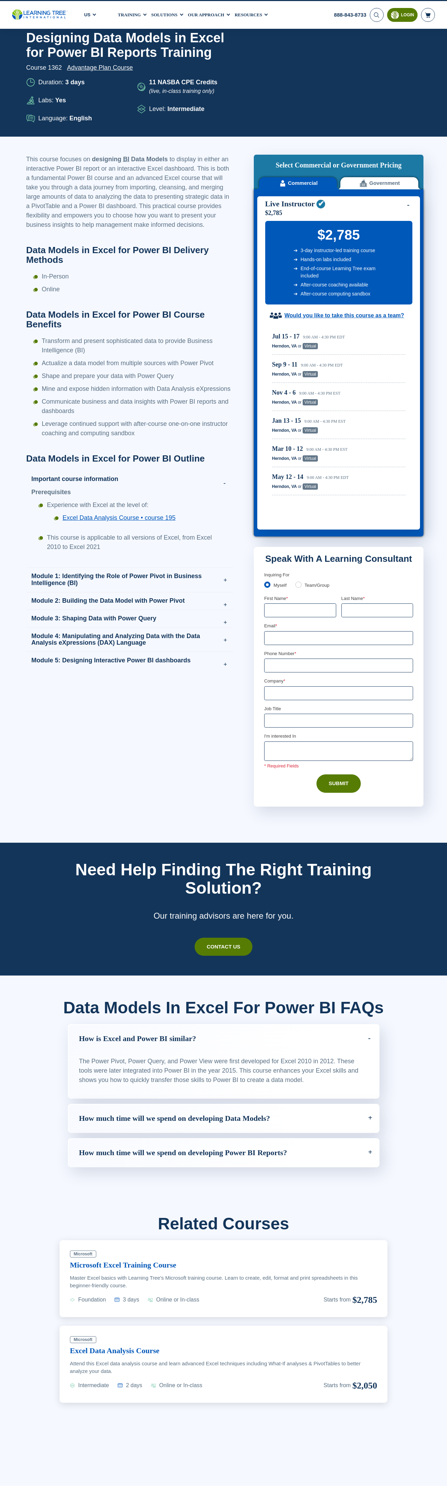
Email (271, 513)
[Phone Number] (338, 554)
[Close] (436, 1473)
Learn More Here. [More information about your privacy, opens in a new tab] (104, 1479)
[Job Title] (338, 610)
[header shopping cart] (428, 14)
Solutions (167, 13)
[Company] (338, 582)
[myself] (267, 472)
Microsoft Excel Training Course (128, 1163)
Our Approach (212, 13)
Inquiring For (277, 462)
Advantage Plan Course (102, 67)
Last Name (353, 486)
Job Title (272, 597)
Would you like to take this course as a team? (344, 205)
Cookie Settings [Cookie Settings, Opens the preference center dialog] (317, 1474)
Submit (339, 672)
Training (130, 13)
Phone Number (281, 542)
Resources (256, 13)
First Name (276, 486)
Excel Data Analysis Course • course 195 (121, 536)
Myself (281, 473)
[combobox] (272, 553)
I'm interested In (281, 625)
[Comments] (338, 640)
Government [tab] (379, 73)
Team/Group (319, 473)
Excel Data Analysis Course (119, 1249)
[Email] (338, 526)
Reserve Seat (381, 236)
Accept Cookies (367, 1474)
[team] (299, 472)
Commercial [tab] (298, 73)
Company (275, 569)
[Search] (376, 14)
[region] (340, 313)
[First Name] (300, 498)
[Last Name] (377, 498)
